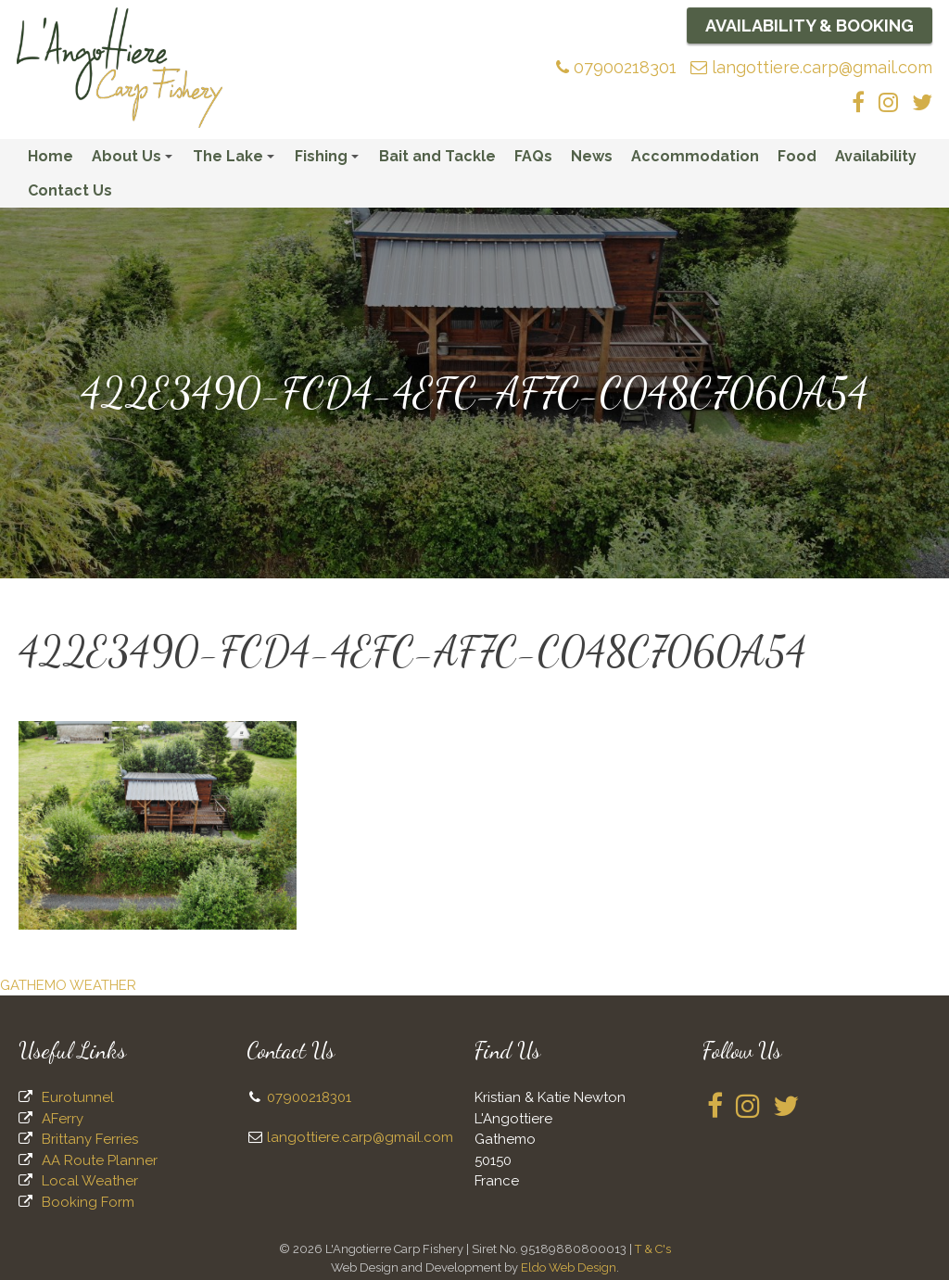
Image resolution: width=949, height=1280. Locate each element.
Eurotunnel (78, 1097)
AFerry (62, 1118)
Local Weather (90, 1180)
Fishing (329, 160)
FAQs (533, 156)
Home (50, 156)
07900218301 (616, 67)
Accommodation (695, 156)
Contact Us (70, 190)
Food (797, 156)
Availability (876, 156)
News (592, 156)
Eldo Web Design (568, 1267)
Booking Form (88, 1202)
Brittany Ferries (90, 1139)
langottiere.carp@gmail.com (811, 67)
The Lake (236, 160)
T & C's (653, 1249)
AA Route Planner (100, 1160)
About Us (135, 160)
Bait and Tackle (437, 156)
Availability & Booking (809, 25)
